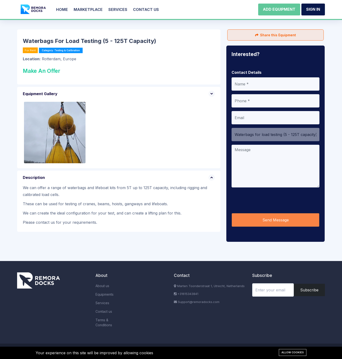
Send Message (275, 220)
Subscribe (309, 290)
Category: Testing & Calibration (61, 50)
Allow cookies (292, 352)
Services (117, 9)
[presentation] (268, 200)
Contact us (146, 9)
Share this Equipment (275, 35)
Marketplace (88, 9)
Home (62, 9)
